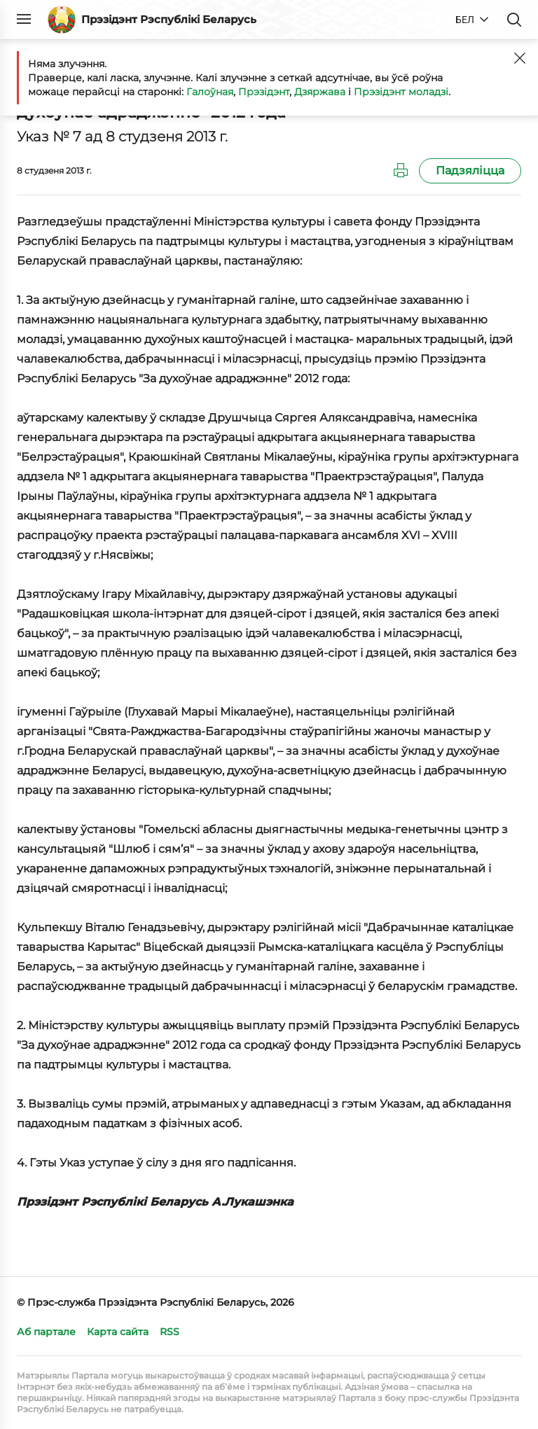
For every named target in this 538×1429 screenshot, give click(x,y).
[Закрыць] (520, 58)
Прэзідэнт (263, 91)
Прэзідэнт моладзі (401, 91)
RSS (169, 1331)
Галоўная (209, 91)
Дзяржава (319, 91)
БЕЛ (464, 19)
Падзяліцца (470, 170)
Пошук (514, 19)
